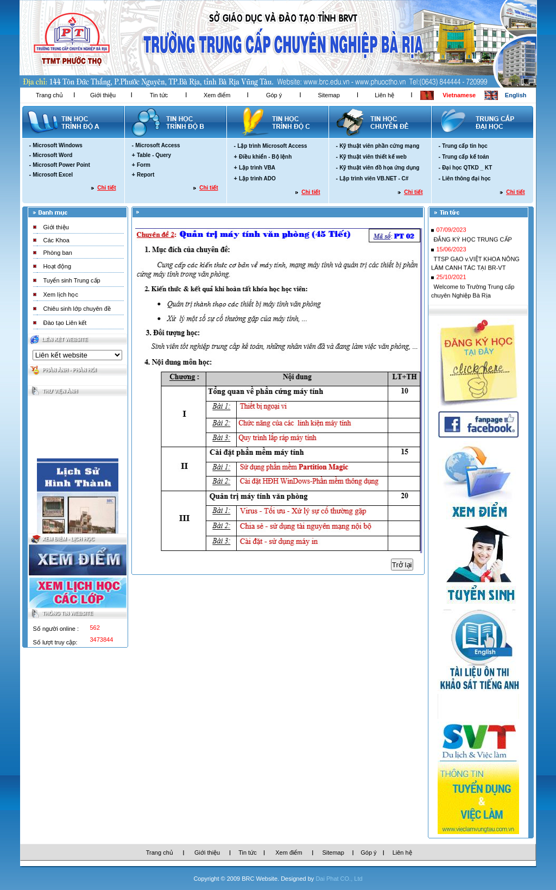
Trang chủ (49, 95)
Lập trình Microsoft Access (272, 146)
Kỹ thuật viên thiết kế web (373, 157)
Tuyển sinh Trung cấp (71, 280)
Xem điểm (217, 95)
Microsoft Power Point (61, 165)
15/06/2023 (451, 251)
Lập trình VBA (257, 168)
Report (145, 175)
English (516, 95)
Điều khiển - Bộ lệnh (265, 157)
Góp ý (274, 95)
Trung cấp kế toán (465, 157)
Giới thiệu (103, 95)
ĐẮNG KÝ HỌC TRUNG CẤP (472, 241)
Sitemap (328, 95)
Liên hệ (384, 95)
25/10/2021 (451, 278)
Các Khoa (56, 240)
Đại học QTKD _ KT (467, 168)
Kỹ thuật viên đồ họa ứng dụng (379, 168)
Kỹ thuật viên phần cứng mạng (379, 146)
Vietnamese (459, 95)
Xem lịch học (60, 294)
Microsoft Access (157, 145)
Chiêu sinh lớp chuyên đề (77, 308)
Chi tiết (106, 188)
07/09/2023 (451, 231)
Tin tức (159, 95)
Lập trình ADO (257, 178)
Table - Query (154, 155)
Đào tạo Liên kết (65, 322)
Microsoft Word (52, 155)
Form (143, 165)
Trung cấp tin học (465, 146)
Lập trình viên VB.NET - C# (373, 178)
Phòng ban (57, 252)
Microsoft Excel (53, 175)
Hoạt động (57, 266)
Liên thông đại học (466, 178)
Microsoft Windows (58, 145)
